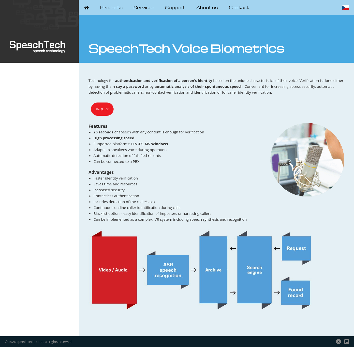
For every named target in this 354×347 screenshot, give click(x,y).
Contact (239, 7)
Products (111, 7)
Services (143, 7)
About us (207, 7)
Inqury (102, 109)
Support (175, 7)
